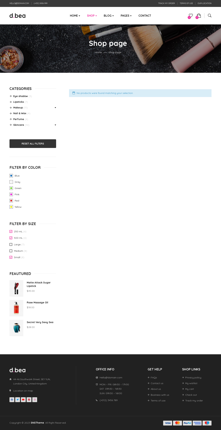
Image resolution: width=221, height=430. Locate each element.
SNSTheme (37, 422)
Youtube (23, 399)
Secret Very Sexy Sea (40, 322)
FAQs (154, 377)
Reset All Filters (33, 143)
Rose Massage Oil (37, 302)
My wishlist (191, 383)
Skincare (18, 124)
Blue (11, 175)
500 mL (18, 237)
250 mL (18, 231)
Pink (11, 194)
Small (17, 257)
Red (11, 200)
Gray (11, 182)
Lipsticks (18, 101)
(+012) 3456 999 (40, 3)
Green (11, 188)
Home (98, 52)
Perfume (18, 119)
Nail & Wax (19, 113)
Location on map (23, 390)
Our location (205, 3)
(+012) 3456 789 (109, 400)
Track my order (166, 3)
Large (17, 244)
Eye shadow (20, 96)
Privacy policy (193, 377)
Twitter (17, 399)
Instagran (34, 399)
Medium (18, 250)
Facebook (11, 399)
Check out (191, 394)
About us (156, 388)
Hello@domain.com (19, 3)
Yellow (11, 207)
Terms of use (186, 3)
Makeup (18, 107)
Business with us (160, 394)
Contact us (157, 383)
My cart (189, 388)
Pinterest (29, 399)
